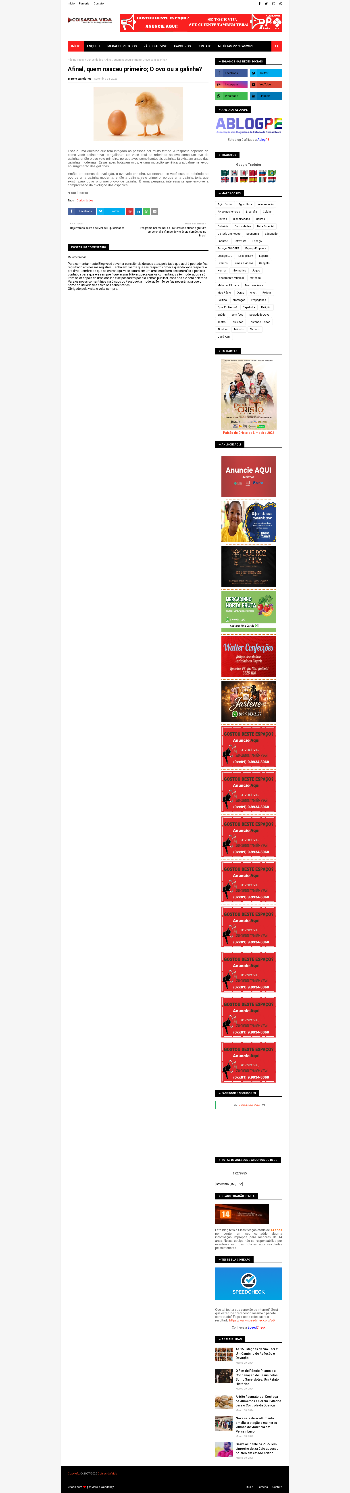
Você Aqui (224, 336)
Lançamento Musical (231, 278)
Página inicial (76, 59)
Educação (271, 233)
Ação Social (225, 204)
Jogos (256, 270)
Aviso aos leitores (229, 211)
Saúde (221, 314)
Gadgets (264, 263)
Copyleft (73, 1473)
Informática (239, 270)
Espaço (257, 241)
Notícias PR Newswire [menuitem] (236, 46)
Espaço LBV (245, 255)
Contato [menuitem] (204, 46)
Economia (252, 233)
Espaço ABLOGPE (228, 248)
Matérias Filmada (228, 285)
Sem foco (237, 314)
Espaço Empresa (255, 248)
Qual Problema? (227, 307)
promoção (239, 300)
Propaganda (258, 300)
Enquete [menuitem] (94, 46)
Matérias (255, 278)
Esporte (264, 255)
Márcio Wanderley (103, 1487)
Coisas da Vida (249, 1105)
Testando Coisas (259, 322)
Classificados (241, 219)
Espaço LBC (225, 255)
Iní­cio (71, 3)
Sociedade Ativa (259, 314)
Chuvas (222, 219)
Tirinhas (223, 329)
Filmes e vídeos (243, 263)
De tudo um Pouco (229, 233)
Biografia (251, 211)
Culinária (223, 226)
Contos (260, 219)
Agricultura (245, 204)
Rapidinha (249, 307)
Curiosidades (95, 59)
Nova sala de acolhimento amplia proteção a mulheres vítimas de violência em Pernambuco (256, 1424)
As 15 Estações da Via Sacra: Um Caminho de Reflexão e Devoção (257, 1353)
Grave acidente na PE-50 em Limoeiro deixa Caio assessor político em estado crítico (258, 1448)
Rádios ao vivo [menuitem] (155, 46)
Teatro (221, 322)
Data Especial (265, 226)
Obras (240, 292)
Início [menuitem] (75, 46)
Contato (99, 3)
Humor (222, 270)
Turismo (255, 329)
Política (222, 300)
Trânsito (239, 329)
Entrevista (240, 241)
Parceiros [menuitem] (182, 46)
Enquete (223, 241)
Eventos (223, 263)
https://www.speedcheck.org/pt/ (252, 1320)
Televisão (237, 322)
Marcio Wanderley (79, 78)
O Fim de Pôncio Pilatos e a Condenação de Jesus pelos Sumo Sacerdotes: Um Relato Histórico (257, 1377)
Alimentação (266, 204)
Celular (267, 211)
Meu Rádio (224, 292)
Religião (266, 307)
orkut (253, 292)
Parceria (84, 3)
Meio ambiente (254, 285)
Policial (266, 292)
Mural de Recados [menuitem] (122, 46)
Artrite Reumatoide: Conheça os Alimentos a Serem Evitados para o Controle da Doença (258, 1401)
